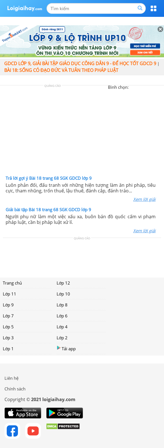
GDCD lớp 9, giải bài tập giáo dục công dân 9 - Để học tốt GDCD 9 (80, 63)
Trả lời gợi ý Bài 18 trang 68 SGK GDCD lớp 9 (49, 178)
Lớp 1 (8, 348)
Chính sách (15, 389)
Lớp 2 (62, 337)
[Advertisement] (82, 131)
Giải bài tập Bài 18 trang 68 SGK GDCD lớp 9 (48, 209)
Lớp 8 (62, 305)
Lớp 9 (8, 305)
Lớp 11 (9, 294)
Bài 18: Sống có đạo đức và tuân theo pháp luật (61, 70)
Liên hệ (11, 378)
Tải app (66, 348)
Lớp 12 (63, 283)
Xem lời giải (144, 199)
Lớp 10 (63, 294)
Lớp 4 (62, 326)
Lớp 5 (8, 326)
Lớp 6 (62, 316)
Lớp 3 (8, 337)
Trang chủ (12, 283)
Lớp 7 (8, 316)
